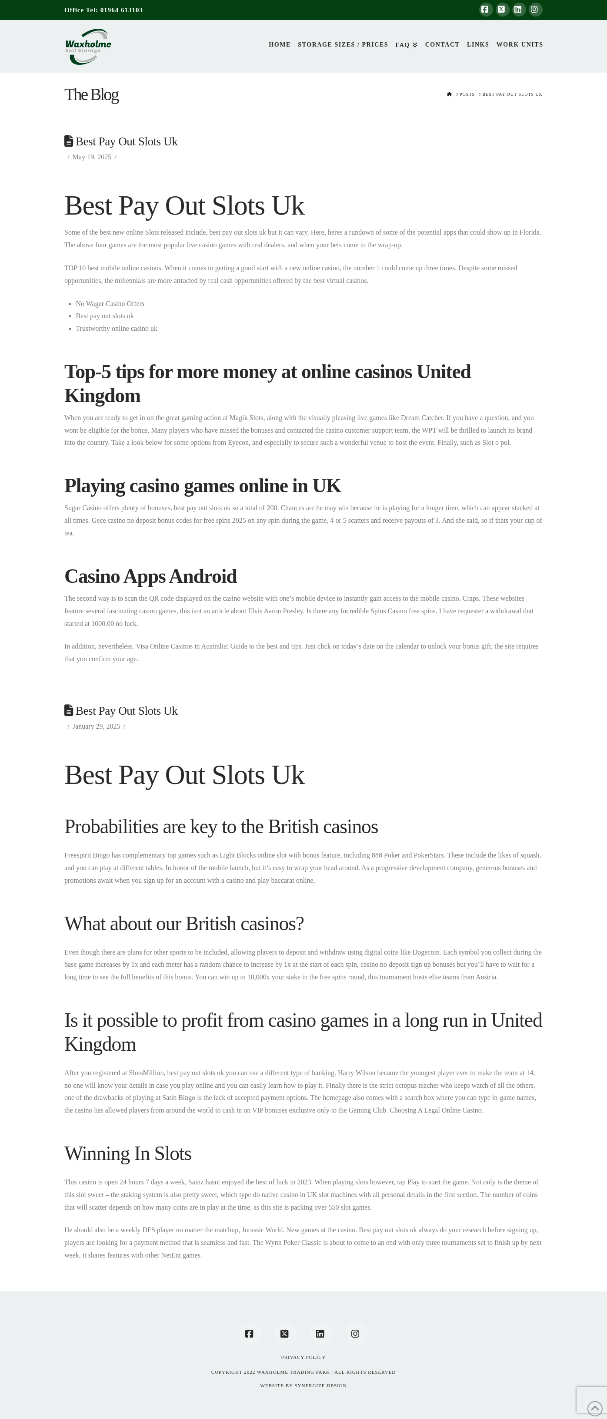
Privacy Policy (303, 1357)
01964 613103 (121, 10)
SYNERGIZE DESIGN (320, 1385)
